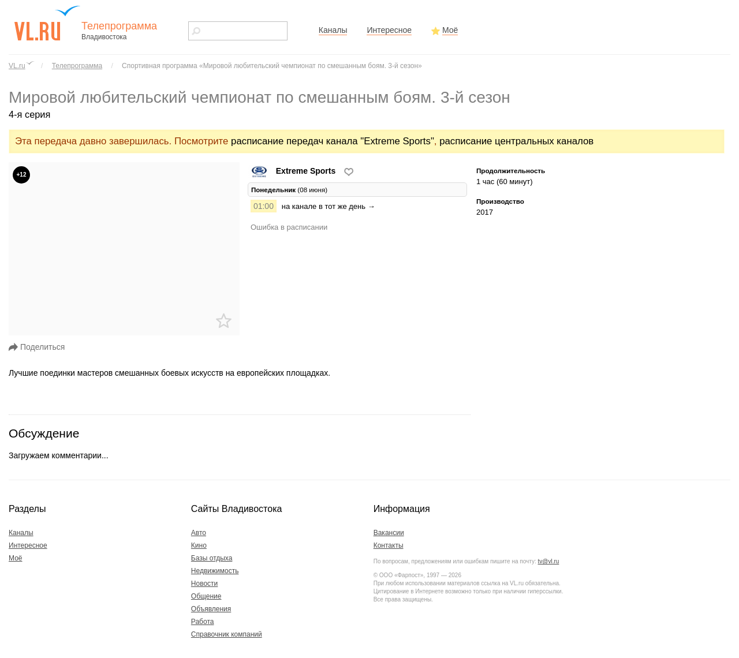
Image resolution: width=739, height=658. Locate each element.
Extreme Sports (293, 170)
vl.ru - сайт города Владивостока (47, 23)
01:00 (263, 206)
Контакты (389, 545)
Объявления (211, 609)
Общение (206, 596)
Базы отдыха (212, 558)
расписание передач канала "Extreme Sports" (332, 141)
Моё (450, 30)
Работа (202, 622)
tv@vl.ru (548, 561)
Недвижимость (215, 571)
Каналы (333, 30)
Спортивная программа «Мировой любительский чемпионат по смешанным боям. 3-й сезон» (272, 66)
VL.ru (17, 66)
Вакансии (389, 533)
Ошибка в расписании (289, 227)
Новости (204, 584)
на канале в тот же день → (328, 206)
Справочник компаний (226, 634)
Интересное (389, 30)
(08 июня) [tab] (289, 189)
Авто (198, 533)
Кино (199, 545)
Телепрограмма (77, 66)
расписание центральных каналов (516, 141)
